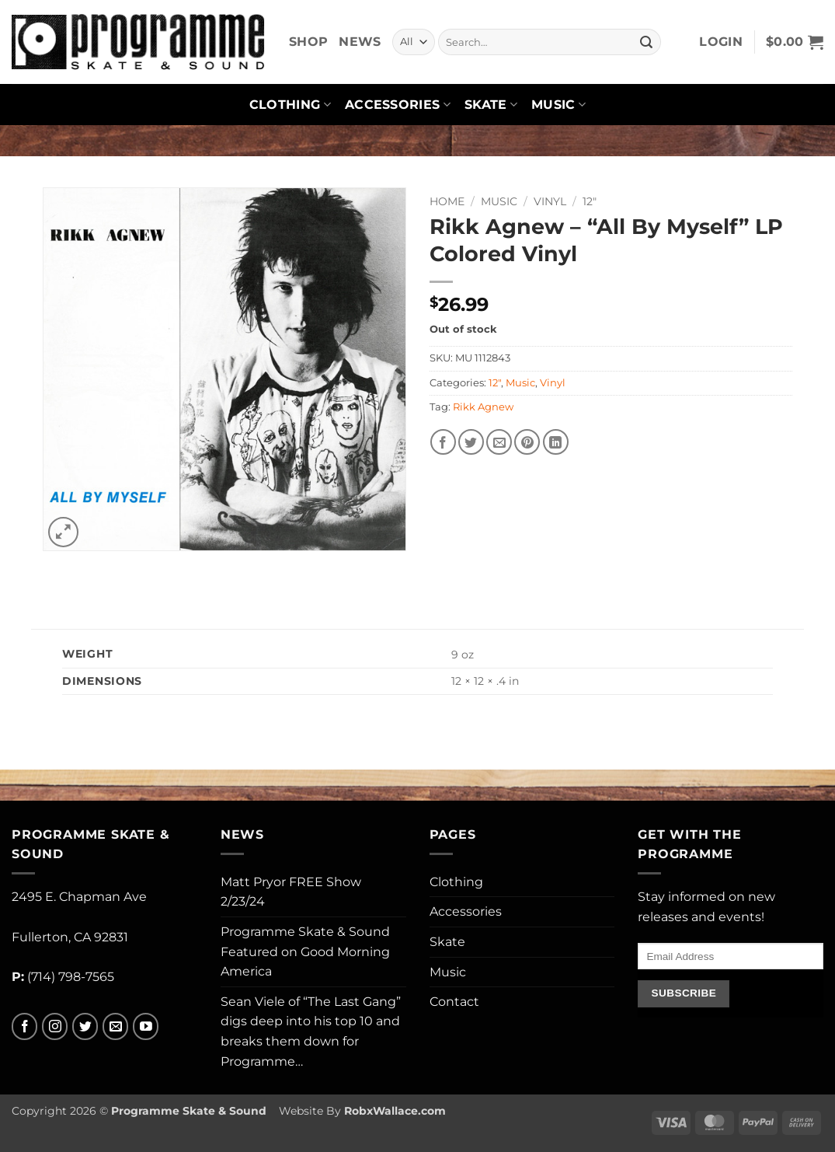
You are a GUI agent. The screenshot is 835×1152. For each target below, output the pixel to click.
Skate (490, 105)
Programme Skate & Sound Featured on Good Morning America (305, 951)
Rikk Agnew (483, 407)
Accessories (398, 105)
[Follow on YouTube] (145, 1026)
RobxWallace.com (395, 1111)
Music (558, 105)
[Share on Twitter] (471, 442)
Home (447, 201)
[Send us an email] (115, 1026)
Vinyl (550, 201)
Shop (308, 41)
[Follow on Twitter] (85, 1026)
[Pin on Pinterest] (527, 442)
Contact (454, 1001)
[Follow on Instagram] (55, 1026)
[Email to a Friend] (499, 442)
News (360, 41)
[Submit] (646, 42)
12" (590, 201)
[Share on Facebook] (443, 442)
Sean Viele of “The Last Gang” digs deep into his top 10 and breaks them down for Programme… (311, 1031)
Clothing (290, 105)
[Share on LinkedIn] (556, 442)
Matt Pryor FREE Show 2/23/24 (291, 891)
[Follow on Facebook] (24, 1026)
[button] (721, 42)
